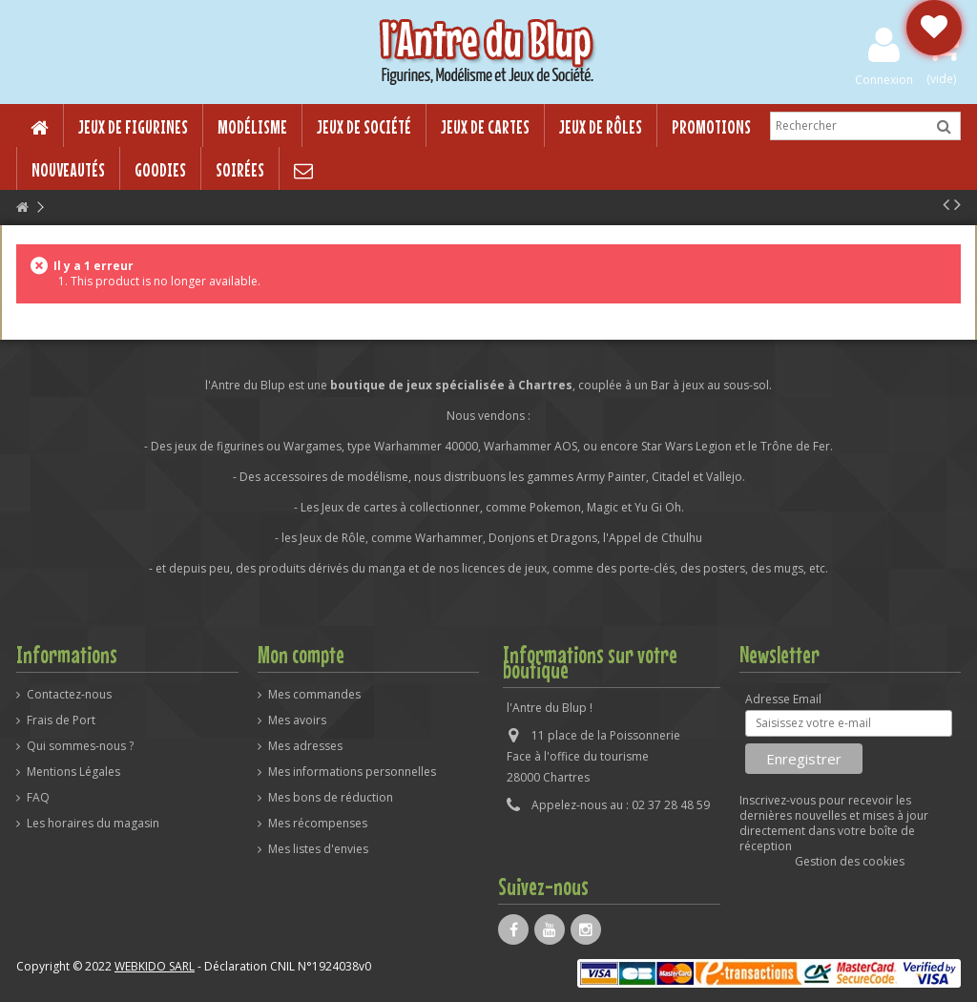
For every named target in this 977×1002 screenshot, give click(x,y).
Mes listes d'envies (318, 849)
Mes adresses (305, 746)
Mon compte (301, 654)
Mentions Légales (73, 772)
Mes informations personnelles (352, 772)
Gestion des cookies (849, 861)
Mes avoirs (297, 720)
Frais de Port (61, 720)
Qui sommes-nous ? (80, 746)
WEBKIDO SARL (154, 966)
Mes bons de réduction (330, 797)
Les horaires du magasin (93, 823)
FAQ (38, 797)
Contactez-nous (69, 694)
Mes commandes (314, 694)
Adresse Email (783, 699)
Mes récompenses (317, 823)
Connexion (884, 79)
